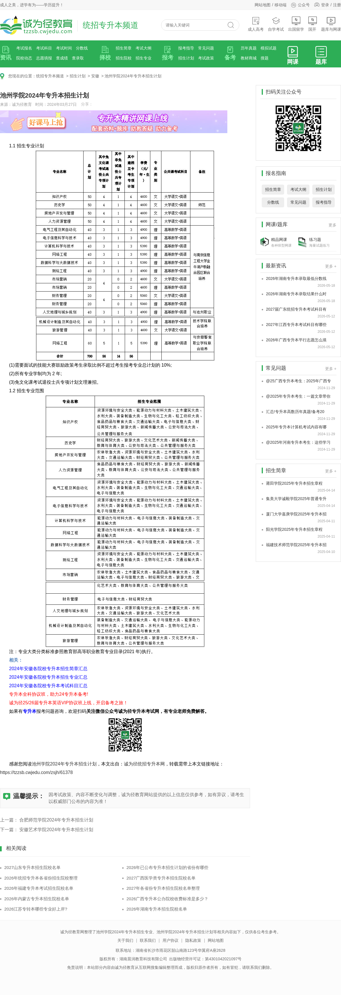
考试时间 (64, 48)
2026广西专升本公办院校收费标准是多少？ (167, 898)
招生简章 (124, 48)
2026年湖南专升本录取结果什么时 (296, 294)
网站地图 (263, 5)
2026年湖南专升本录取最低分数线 (296, 278)
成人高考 (256, 24)
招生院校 (124, 58)
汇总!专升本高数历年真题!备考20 (295, 411)
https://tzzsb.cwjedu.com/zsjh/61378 (36, 772)
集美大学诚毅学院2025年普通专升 (296, 498)
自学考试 (276, 24)
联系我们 (148, 940)
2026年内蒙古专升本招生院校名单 (36, 898)
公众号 (300, 5)
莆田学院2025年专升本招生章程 (294, 483)
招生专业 (143, 58)
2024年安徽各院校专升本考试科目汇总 (48, 685)
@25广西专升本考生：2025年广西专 (298, 381)
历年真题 (249, 48)
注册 (337, 5)
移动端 (280, 5)
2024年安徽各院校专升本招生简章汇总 (48, 668)
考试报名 (24, 48)
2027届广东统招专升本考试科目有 (296, 309)
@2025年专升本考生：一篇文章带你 (298, 396)
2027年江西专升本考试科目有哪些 (296, 324)
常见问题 (206, 48)
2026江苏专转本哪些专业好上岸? (35, 909)
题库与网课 (331, 24)
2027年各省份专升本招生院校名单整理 (163, 888)
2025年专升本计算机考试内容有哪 (296, 427)
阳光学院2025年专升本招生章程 (294, 529)
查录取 (78, 58)
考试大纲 (143, 48)
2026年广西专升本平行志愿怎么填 (296, 340)
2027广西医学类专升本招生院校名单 (161, 878)
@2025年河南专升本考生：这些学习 (298, 442)
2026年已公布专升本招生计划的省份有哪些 (167, 867)
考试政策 (206, 58)
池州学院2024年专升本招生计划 (133, 76)
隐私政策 (193, 940)
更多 (332, 225)
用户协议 (170, 940)
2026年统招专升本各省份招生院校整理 (41, 878)
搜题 (265, 58)
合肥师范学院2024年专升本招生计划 (56, 820)
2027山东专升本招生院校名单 (32, 867)
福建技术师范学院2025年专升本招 (296, 544)
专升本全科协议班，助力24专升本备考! (48, 694)
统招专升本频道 (50, 76)
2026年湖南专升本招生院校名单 (156, 909)
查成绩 (62, 58)
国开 (312, 24)
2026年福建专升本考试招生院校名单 (38, 888)
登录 (325, 5)
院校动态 (24, 58)
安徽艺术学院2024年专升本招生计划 (56, 829)
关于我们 (125, 940)
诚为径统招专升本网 (144, 763)
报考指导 (186, 48)
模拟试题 (268, 48)
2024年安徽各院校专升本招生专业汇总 (48, 677)
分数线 (82, 48)
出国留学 (296, 24)
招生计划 (186, 58)
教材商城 (249, 58)
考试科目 (44, 48)
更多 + (330, 266)
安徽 (95, 76)
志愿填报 (44, 58)
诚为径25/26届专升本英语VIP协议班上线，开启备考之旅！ (68, 702)
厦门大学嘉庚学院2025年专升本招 (296, 514)
